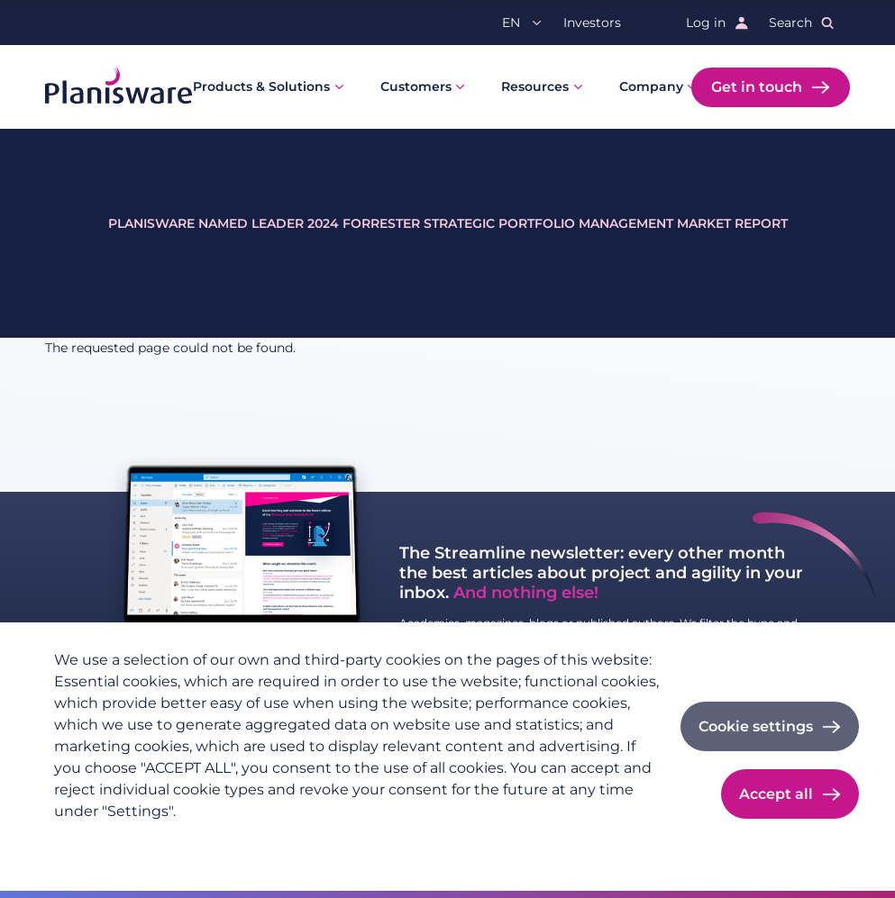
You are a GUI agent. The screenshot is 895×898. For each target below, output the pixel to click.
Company (651, 86)
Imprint (184, 840)
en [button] (511, 22)
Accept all (776, 794)
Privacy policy (98, 840)
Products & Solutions (261, 86)
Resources (535, 86)
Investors (592, 22)
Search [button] (790, 22)
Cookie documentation (298, 840)
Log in (706, 22)
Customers (416, 86)
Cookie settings (756, 726)
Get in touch (756, 86)
